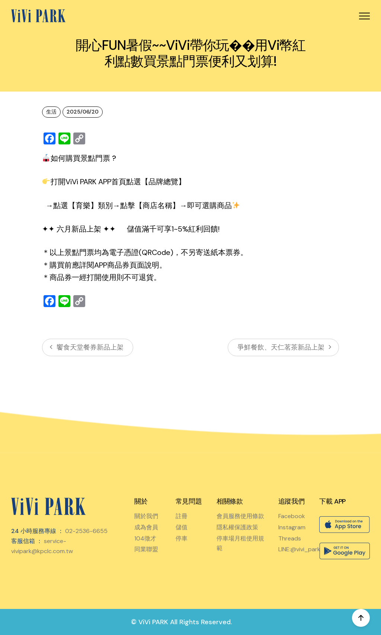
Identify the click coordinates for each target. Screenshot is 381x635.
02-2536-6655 (86, 531)
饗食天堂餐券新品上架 (87, 347)
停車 (182, 538)
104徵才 (145, 538)
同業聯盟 (146, 549)
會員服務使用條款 (240, 516)
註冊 (182, 516)
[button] (364, 16)
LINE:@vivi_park (299, 549)
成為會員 (146, 527)
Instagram (291, 527)
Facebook (291, 516)
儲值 (182, 527)
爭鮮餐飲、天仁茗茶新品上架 (283, 347)
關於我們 (146, 516)
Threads (289, 538)
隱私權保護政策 (237, 527)
